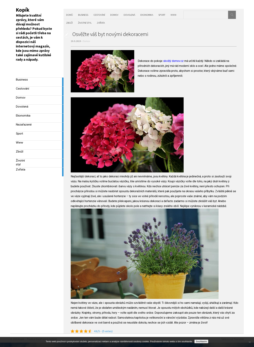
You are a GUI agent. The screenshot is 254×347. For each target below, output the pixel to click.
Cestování (99, 14)
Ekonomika (146, 14)
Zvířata (101, 22)
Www (173, 14)
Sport (161, 14)
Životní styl (85, 22)
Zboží (69, 22)
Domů (69, 14)
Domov (114, 14)
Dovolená (129, 14)
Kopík (22, 9)
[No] (249, 342)
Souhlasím (201, 341)
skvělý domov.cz (173, 61)
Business (83, 14)
